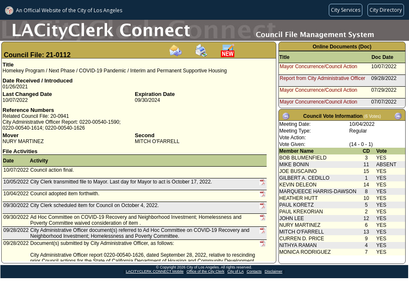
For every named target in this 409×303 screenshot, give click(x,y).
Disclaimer (273, 271)
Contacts (254, 271)
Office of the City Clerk (205, 271)
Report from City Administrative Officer (322, 78)
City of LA (236, 271)
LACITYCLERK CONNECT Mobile (155, 271)
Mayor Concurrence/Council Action (318, 66)
